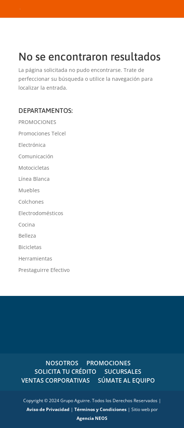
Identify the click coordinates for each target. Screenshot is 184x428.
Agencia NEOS (92, 418)
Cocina (26, 224)
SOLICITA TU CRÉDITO (65, 371)
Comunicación (35, 156)
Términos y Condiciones (100, 409)
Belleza (27, 235)
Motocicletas (33, 167)
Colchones (31, 201)
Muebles (29, 190)
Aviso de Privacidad (48, 409)
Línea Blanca (34, 178)
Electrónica (32, 144)
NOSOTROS (62, 363)
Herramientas (35, 258)
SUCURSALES (123, 371)
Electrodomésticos (40, 213)
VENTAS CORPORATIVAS (55, 380)
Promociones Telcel (42, 133)
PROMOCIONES (37, 121)
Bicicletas (30, 247)
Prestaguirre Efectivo (44, 269)
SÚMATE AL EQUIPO (126, 380)
